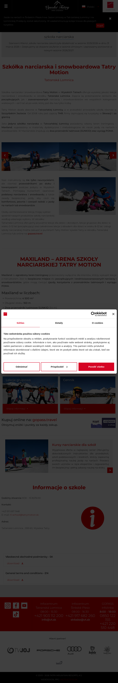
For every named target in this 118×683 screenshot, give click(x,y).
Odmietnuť (22, 366)
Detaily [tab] (59, 323)
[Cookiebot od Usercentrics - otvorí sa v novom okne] (93, 314)
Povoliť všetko (96, 366)
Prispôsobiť (59, 366)
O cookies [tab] (97, 323)
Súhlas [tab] (20, 323)
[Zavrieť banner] (113, 314)
